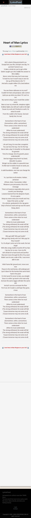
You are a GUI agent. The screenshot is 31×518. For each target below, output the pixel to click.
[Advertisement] (15, 24)
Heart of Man (11, 51)
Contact (15, 509)
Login (15, 507)
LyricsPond (4, 6)
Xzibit (26, 51)
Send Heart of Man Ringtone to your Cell (15, 54)
